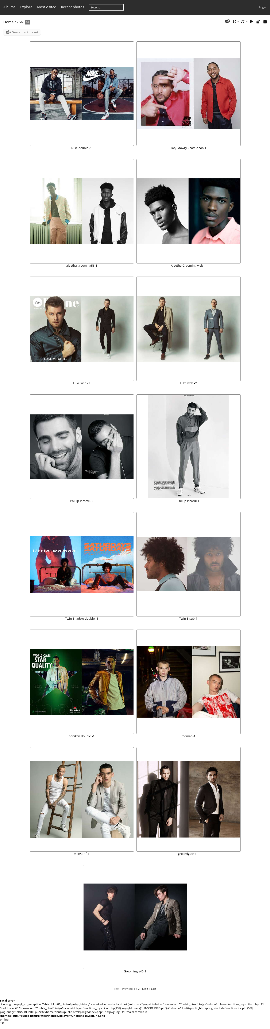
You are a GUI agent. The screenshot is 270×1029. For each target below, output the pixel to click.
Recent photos (72, 7)
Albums (9, 7)
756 (20, 21)
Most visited (46, 7)
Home (8, 21)
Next (145, 989)
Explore (26, 7)
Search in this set (25, 32)
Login (262, 7)
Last (153, 989)
